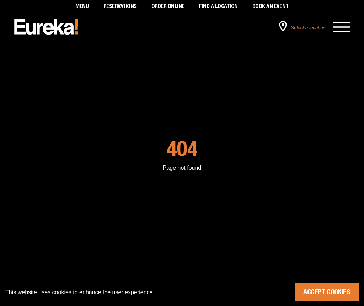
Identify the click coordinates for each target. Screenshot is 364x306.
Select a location (308, 27)
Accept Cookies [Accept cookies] (326, 291)
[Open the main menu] (341, 27)
